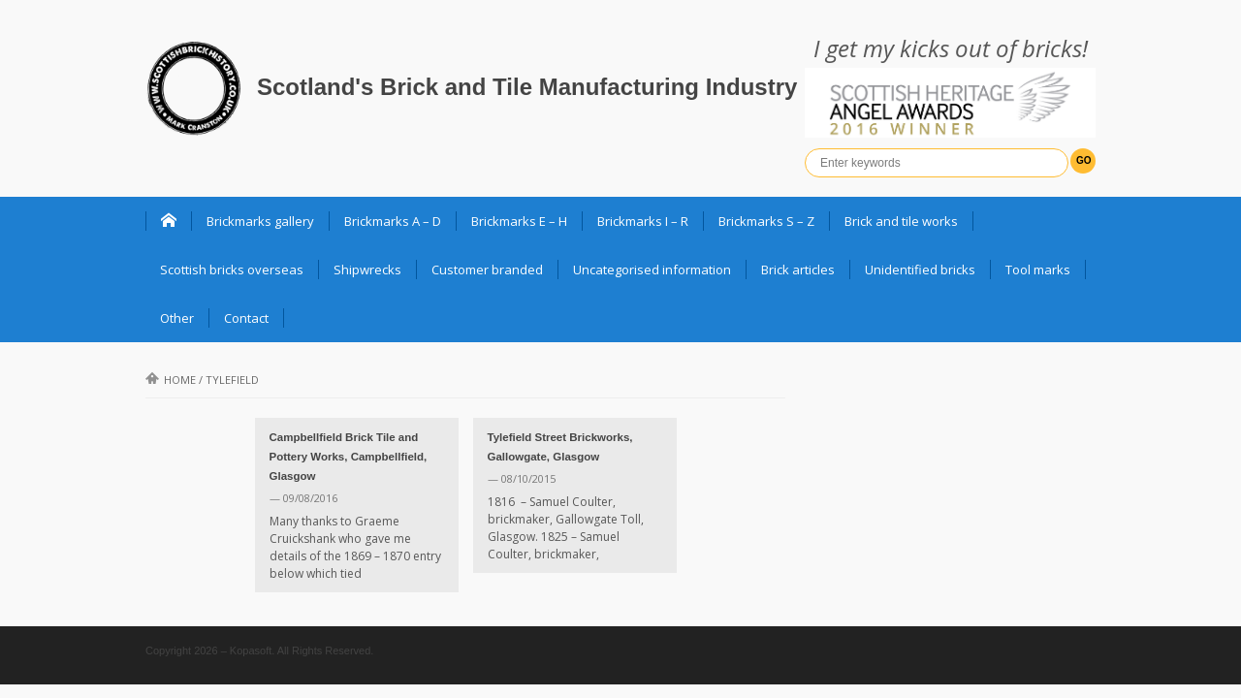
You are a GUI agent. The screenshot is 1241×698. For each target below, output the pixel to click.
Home (170, 379)
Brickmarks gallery (260, 221)
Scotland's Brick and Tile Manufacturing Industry (527, 87)
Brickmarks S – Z (766, 221)
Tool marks (1037, 269)
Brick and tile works (901, 221)
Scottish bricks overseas (231, 269)
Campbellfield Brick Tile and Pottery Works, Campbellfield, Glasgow (349, 456)
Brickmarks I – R (642, 221)
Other (177, 318)
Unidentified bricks (920, 269)
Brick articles (798, 269)
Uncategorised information (652, 269)
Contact (246, 318)
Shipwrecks (367, 269)
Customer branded (487, 269)
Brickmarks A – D (392, 221)
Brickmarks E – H (519, 221)
